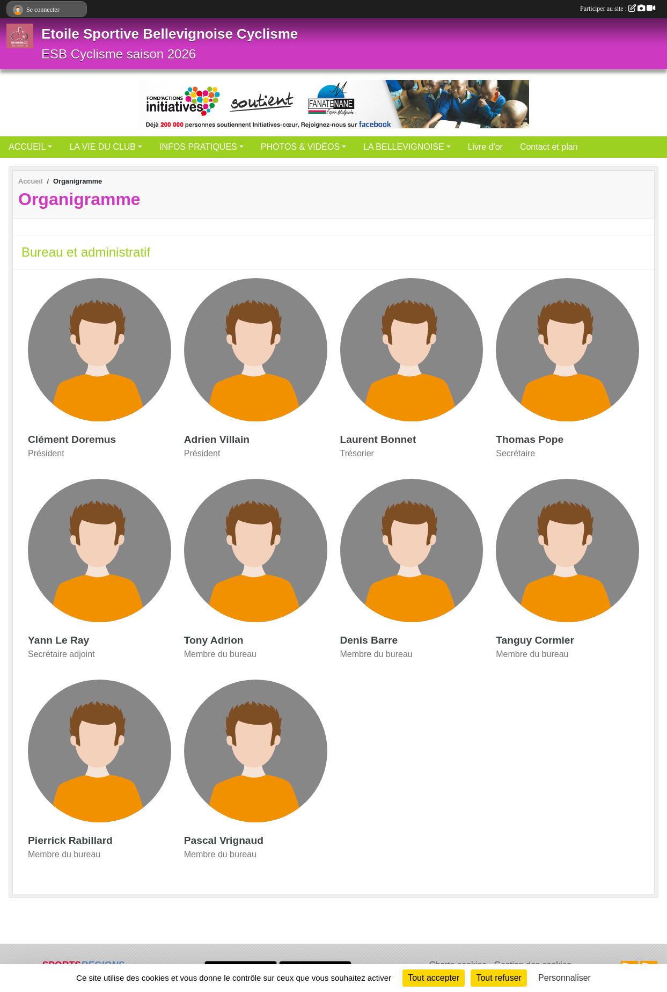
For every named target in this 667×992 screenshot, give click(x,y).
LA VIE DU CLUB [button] (102, 146)
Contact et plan (549, 146)
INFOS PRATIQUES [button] (198, 146)
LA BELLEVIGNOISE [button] (403, 146)
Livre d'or (485, 146)
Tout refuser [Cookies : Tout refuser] (498, 977)
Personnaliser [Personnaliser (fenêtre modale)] (564, 977)
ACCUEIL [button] (27, 146)
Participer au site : (617, 8)
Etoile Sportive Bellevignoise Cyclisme (169, 34)
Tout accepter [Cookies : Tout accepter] (433, 977)
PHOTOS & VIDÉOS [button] (300, 146)
